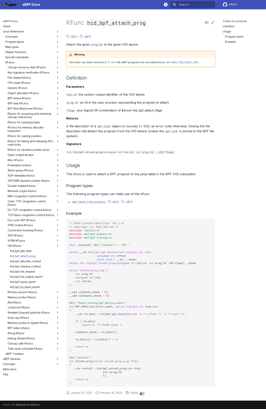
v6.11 (85, 37)
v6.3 (71, 37)
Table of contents (235, 21)
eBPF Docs (10, 21)
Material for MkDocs (28, 404)
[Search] (192, 4)
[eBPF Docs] (10, 4)
